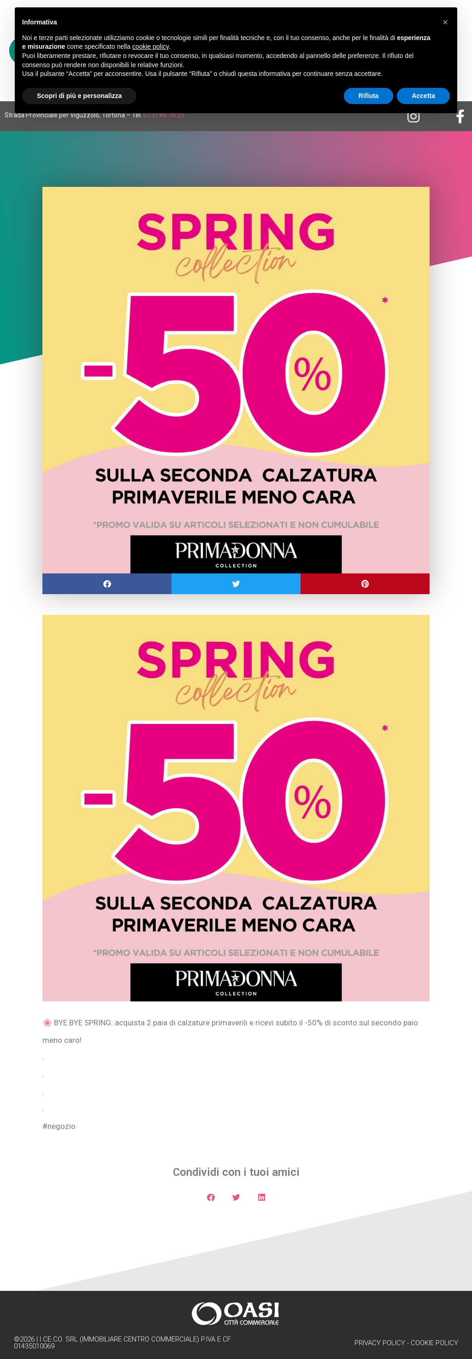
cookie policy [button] (150, 46)
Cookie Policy (434, 1343)
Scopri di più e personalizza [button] (79, 95)
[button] (106, 583)
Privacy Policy (379, 1343)
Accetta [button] (423, 95)
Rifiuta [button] (369, 95)
